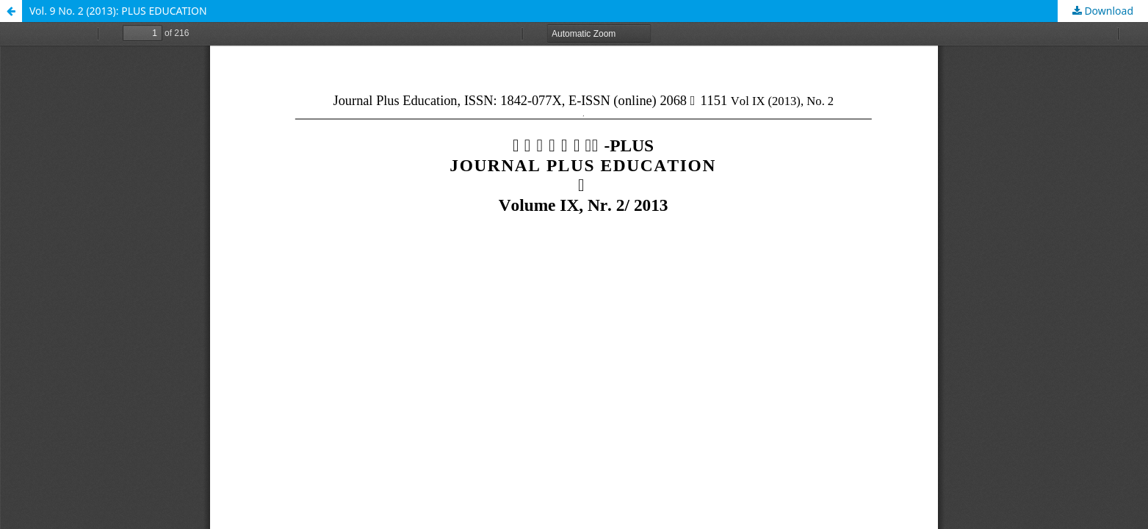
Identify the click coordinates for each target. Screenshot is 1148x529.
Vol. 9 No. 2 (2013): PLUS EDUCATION (118, 11)
